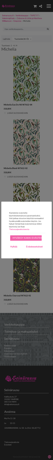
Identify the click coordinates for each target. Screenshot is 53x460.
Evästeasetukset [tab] (34, 246)
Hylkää (13, 246)
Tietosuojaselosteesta (19, 229)
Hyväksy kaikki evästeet (27, 238)
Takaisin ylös (49, 456)
